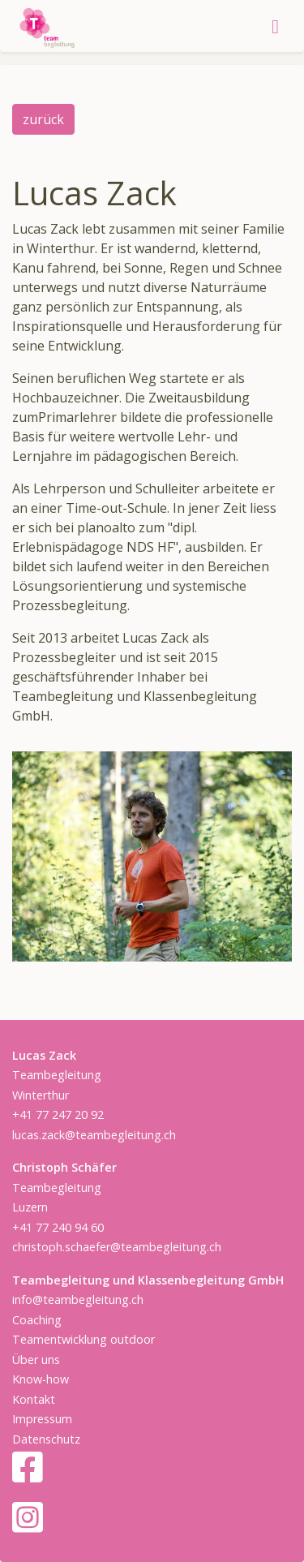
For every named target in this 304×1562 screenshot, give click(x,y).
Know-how (40, 1379)
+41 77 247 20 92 (58, 1114)
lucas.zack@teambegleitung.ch (94, 1134)
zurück (43, 119)
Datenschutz (46, 1439)
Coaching (37, 1319)
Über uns (36, 1359)
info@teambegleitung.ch (77, 1299)
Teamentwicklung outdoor (83, 1339)
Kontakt (33, 1399)
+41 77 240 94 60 (58, 1227)
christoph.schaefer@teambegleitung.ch (116, 1246)
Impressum (42, 1418)
